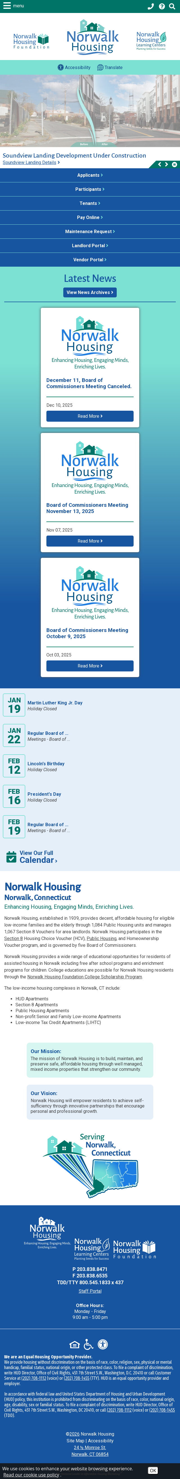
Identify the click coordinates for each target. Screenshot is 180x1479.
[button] (14, 5)
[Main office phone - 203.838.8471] (151, 6)
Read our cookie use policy (31, 1475)
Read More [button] (90, 416)
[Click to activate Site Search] (172, 6)
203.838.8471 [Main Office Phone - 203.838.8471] (92, 1269)
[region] (90, 160)
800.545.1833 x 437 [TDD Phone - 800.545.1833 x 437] (101, 1282)
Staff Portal (90, 1291)
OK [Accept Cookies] (153, 1470)
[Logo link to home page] (93, 37)
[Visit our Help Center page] (162, 6)
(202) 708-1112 (33, 1378)
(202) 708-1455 (76, 1378)
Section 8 (13, 938)
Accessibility (101, 1440)
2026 (74, 1434)
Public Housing (101, 938)
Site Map (75, 1440)
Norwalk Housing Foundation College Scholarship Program (84, 977)
